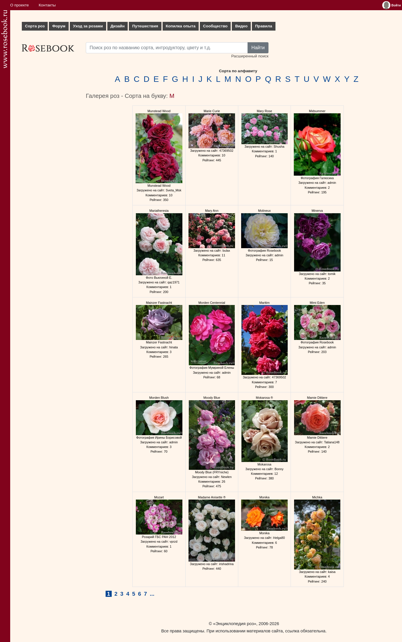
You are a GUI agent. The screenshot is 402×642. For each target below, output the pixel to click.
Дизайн (118, 26)
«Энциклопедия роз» (234, 623)
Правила (263, 26)
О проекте (19, 5)
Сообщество (215, 26)
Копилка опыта (180, 26)
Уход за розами (88, 26)
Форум (58, 26)
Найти (258, 47)
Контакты (47, 5)
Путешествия (145, 26)
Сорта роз (35, 26)
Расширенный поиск (249, 56)
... (152, 594)
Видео (241, 26)
